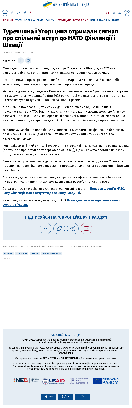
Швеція (34, 253)
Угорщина (64, 20)
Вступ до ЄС (80, 20)
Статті (18, 20)
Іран (92, 20)
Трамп (115, 20)
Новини (8, 20)
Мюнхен (8, 253)
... (123, 20)
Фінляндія (21, 253)
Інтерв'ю (29, 20)
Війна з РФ (103, 20)
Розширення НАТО (51, 253)
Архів (40, 20)
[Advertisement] (66, 284)
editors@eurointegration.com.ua (75, 342)
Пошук (50, 20)
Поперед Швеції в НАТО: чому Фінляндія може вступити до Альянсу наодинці (64, 191)
